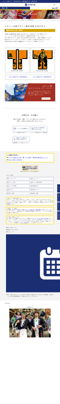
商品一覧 (5, 8)
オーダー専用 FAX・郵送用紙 (33, 209)
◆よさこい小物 (11, 182)
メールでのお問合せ (22, 128)
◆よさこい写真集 (11, 186)
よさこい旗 (39, 218)
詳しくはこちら (45, 98)
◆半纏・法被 (34, 193)
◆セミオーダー (35, 178)
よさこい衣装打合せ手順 (15, 157)
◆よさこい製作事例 (36, 182)
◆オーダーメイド (11, 178)
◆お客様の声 (34, 186)
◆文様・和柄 (10, 193)
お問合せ (9, 203)
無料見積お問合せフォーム (41, 157)
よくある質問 (27, 157)
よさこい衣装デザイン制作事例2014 (18, 76)
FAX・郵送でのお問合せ (15, 159)
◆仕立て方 (10, 189)
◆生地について (35, 189)
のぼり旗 (46, 218)
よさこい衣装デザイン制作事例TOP (42, 76)
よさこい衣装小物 (24, 222)
